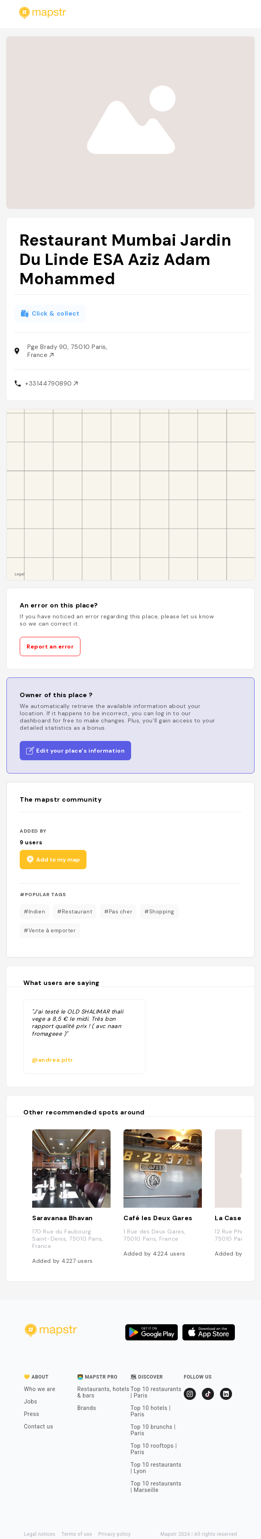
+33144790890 (51, 384)
